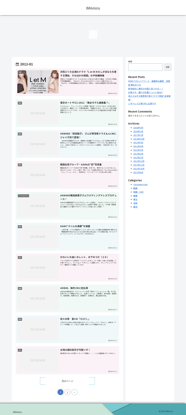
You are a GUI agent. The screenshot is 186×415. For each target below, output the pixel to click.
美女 (135, 199)
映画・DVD (138, 191)
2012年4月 (138, 146)
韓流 (135, 206)
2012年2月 (138, 153)
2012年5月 (138, 142)
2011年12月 (138, 161)
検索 (130, 61)
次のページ (67, 381)
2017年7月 (138, 135)
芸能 (135, 203)
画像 (135, 195)
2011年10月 (138, 168)
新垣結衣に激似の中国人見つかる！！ (145, 88)
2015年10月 (138, 138)
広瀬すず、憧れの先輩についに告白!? (145, 92)
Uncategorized (140, 184)
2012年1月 (138, 157)
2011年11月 (138, 164)
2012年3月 (138, 150)
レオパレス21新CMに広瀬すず (142, 103)
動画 (135, 188)
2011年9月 (138, 172)
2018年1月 (138, 131)
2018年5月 (138, 127)
